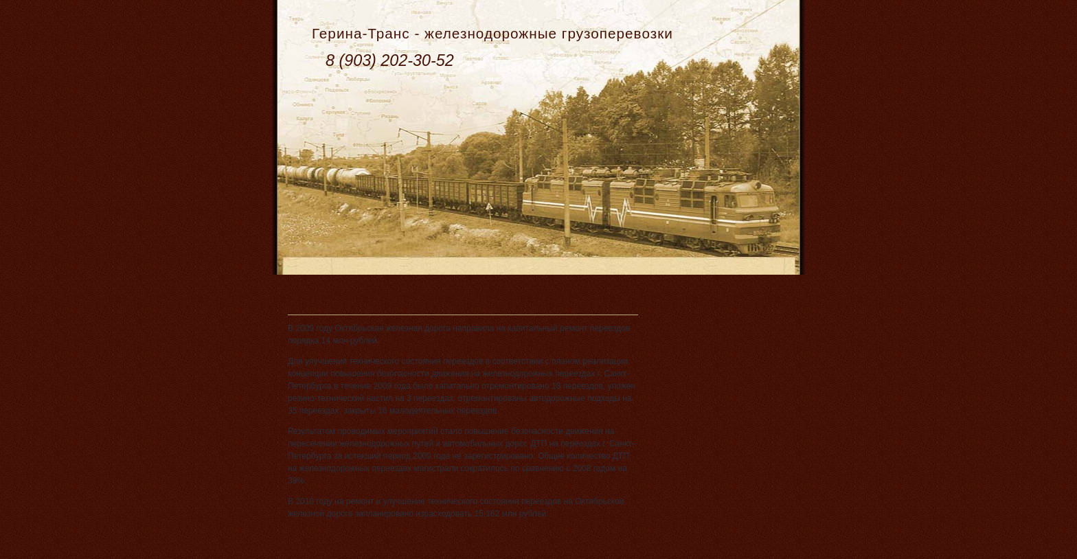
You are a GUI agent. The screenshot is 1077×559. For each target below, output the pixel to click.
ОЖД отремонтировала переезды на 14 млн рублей (429, 293)
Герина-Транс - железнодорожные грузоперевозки (492, 33)
